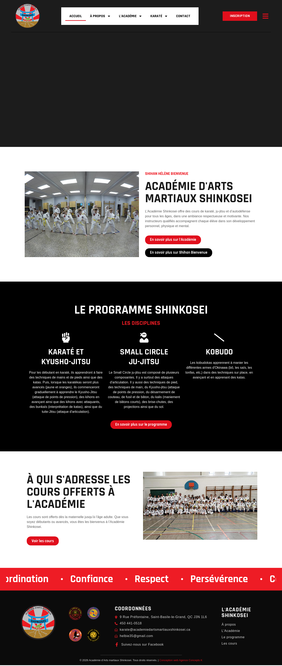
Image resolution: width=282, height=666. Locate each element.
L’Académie (130, 16)
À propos (100, 16)
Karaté (159, 16)
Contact (183, 16)
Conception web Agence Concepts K (180, 661)
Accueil (75, 16)
